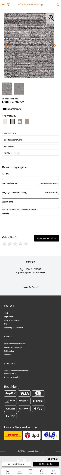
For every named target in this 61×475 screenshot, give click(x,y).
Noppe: (12, 115)
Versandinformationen (13, 347)
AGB (6, 313)
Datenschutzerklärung (13, 320)
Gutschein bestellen (12, 377)
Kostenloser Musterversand (15, 344)
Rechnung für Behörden (13, 328)
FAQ (6, 324)
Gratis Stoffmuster (16, 464)
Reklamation (9, 351)
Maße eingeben (46, 464)
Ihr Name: (30, 176)
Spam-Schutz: (30, 205)
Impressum (8, 317)
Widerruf (7, 355)
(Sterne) (15, 241)
